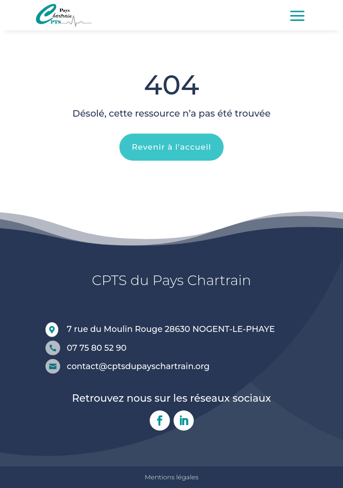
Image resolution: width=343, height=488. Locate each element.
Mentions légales (171, 477)
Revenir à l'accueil (171, 146)
